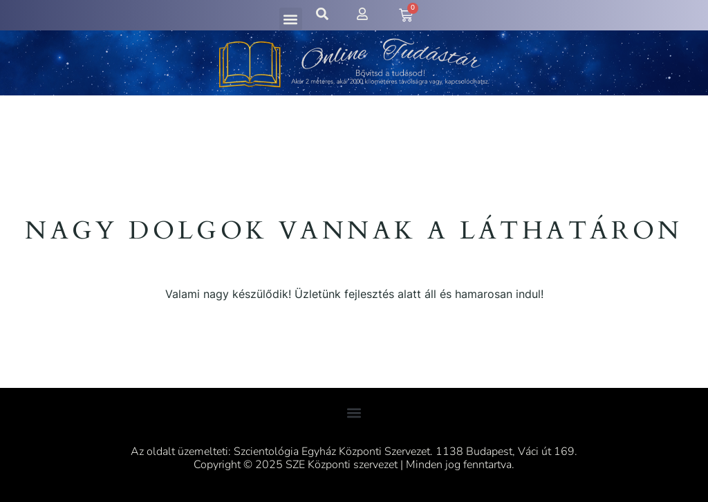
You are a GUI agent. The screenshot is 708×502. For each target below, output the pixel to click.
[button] (290, 19)
